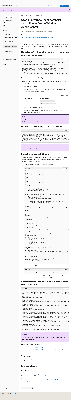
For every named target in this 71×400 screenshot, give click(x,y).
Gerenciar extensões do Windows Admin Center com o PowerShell (36, 41)
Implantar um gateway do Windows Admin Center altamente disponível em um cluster (44, 347)
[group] (45, 67)
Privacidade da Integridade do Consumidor (10, 399)
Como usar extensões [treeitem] (8, 41)
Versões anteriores (27, 397)
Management (39, 15)
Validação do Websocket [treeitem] (9, 49)
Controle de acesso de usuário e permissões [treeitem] (10, 38)
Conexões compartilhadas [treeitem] (9, 44)
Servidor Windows (30, 15)
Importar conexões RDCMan (28, 39)
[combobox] (9, 17)
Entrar (68, 1)
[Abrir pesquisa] (64, 2)
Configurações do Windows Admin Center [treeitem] (10, 33)
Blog (33, 397)
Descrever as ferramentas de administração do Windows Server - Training (37, 374)
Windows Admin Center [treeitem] (8, 20)
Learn (22, 15)
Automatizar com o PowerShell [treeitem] (10, 46)
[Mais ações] (67, 15)
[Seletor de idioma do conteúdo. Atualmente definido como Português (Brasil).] (6, 394)
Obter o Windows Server (53, 5)
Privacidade (45, 397)
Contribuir (39, 397)
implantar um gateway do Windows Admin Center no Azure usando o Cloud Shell (43, 349)
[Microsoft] (2, 2)
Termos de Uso (25, 399)
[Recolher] (17, 14)
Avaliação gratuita (65, 5)
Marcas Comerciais (34, 399)
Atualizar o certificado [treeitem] (8, 51)
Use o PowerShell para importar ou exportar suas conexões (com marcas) (37, 37)
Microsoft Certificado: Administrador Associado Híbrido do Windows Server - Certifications (41, 379)
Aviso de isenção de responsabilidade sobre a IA (11, 397)
